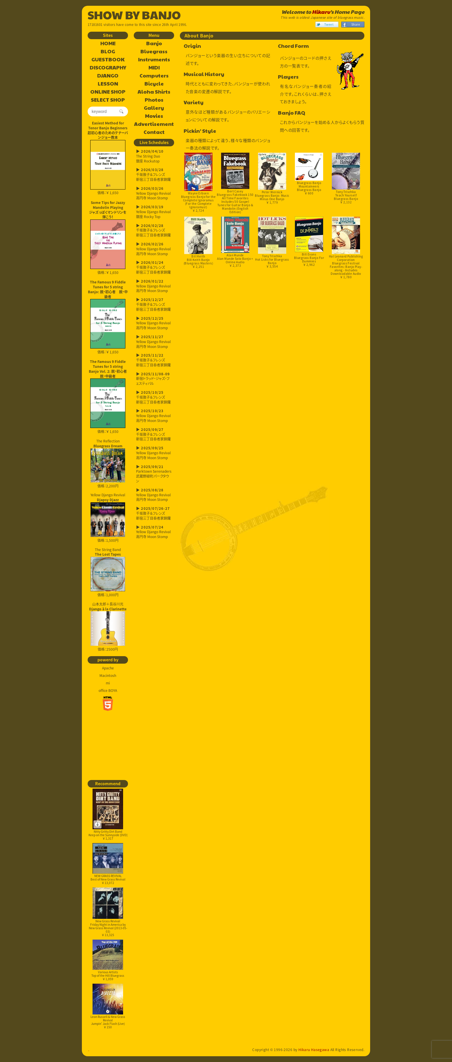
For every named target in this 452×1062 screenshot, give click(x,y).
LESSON (108, 84)
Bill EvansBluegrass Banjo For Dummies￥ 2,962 (309, 242)
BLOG (108, 51)
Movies (154, 116)
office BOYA (108, 690)
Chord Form (293, 46)
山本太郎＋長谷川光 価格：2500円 (108, 627)
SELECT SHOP (108, 100)
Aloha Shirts (154, 92)
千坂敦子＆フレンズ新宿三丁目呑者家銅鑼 (154, 174)
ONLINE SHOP (107, 92)
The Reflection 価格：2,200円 (108, 463)
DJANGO (107, 76)
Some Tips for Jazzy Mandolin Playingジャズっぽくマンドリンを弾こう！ (108, 210)
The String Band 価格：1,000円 (108, 572)
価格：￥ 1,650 (107, 167)
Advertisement (154, 124)
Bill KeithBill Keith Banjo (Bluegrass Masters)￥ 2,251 (198, 243)
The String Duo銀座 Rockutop (154, 156)
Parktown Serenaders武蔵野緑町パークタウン (154, 474)
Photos (154, 100)
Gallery (154, 108)
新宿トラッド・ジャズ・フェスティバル (154, 379)
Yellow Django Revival (108, 515)
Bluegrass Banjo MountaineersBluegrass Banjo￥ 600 (309, 174)
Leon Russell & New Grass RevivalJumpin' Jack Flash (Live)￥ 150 (108, 1006)
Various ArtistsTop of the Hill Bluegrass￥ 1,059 (107, 960)
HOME (108, 43)
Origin (192, 46)
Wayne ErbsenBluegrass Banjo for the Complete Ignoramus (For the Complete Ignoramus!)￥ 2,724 (198, 183)
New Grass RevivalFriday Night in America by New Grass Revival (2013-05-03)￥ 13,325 (108, 912)
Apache (108, 668)
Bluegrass (153, 51)
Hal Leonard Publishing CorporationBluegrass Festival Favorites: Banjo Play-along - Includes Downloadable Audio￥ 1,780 (346, 248)
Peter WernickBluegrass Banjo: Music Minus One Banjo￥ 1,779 (272, 179)
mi (108, 683)
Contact (154, 132)
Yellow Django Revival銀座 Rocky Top (154, 212)
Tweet (329, 24)
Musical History (204, 74)
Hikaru (321, 12)
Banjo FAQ (291, 112)
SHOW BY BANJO (134, 14)
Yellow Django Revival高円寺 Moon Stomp (154, 193)
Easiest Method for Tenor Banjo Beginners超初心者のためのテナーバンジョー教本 (108, 130)
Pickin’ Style (200, 131)
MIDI (154, 68)
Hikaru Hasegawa (313, 1049)
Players (288, 76)
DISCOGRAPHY (108, 68)
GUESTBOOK (108, 59)
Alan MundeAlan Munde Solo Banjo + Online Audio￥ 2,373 (235, 242)
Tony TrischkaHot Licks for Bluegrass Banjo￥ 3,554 (272, 242)
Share (355, 24)
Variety (194, 102)
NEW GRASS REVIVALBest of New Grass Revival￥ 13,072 (108, 864)
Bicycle (154, 84)
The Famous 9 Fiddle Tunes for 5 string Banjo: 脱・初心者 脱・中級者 (108, 289)
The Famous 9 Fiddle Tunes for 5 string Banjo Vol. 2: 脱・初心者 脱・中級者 (108, 369)
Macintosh (107, 675)
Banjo (154, 43)
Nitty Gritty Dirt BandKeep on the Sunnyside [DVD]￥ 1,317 (107, 814)
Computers (154, 76)
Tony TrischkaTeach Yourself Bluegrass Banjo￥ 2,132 (346, 179)
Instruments (154, 59)
